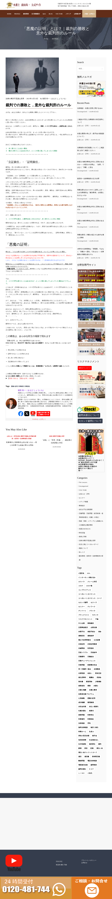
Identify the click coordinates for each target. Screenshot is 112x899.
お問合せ (84, 867)
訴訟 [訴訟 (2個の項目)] (86, 749)
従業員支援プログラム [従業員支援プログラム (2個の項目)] (86, 695)
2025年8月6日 (21, 449)
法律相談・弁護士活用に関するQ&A (89, 108)
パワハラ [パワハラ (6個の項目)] (92, 611)
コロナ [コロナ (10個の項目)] (80, 586)
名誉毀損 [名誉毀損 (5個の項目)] (81, 674)
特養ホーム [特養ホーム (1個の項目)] (82, 732)
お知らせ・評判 (12, 436)
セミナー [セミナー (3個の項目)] (81, 607)
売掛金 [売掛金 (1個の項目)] (99, 678)
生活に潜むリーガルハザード (89, 545)
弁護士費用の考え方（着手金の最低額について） (90, 135)
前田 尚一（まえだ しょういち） (53, 99)
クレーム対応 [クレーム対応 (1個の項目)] (92, 582)
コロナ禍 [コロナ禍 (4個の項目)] (89, 586)
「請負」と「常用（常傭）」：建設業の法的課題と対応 (57, 441)
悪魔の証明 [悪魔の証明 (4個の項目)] (91, 699)
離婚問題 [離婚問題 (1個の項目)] (81, 766)
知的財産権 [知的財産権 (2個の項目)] (82, 741)
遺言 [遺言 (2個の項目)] (80, 761)
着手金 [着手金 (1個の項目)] (94, 736)
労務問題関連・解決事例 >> (91, 345)
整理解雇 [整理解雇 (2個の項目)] (91, 703)
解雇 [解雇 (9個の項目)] (80, 749)
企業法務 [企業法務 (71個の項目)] (94, 628)
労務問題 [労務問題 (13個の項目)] (81, 666)
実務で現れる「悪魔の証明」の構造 (21, 378)
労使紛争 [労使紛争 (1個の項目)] (94, 653)
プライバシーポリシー (88, 865)
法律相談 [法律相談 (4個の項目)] (81, 724)
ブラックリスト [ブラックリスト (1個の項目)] (83, 616)
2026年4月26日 (94, 112)
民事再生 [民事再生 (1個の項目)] (91, 716)
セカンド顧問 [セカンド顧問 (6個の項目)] (83, 603)
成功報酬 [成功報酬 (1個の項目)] (81, 703)
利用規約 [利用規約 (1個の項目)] (91, 649)
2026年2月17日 (95, 258)
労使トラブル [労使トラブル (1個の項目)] (83, 653)
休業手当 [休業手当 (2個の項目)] (81, 632)
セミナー (82, 498)
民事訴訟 (27, 386)
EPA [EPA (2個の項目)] (88, 574)
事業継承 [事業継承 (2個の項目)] (91, 624)
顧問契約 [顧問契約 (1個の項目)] (94, 770)
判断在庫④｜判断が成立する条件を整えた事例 (90, 236)
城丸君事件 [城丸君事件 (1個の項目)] (82, 678)
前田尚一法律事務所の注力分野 (88, 179)
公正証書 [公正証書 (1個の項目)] (97, 641)
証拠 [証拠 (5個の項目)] (92, 749)
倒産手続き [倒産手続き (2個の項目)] (91, 632)
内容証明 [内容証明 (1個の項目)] (81, 645)
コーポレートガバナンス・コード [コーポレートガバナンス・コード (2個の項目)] (90, 599)
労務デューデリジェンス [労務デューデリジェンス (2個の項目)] (87, 661)
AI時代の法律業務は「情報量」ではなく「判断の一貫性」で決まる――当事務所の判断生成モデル (90, 252)
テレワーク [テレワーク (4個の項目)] (91, 607)
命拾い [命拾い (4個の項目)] (90, 674)
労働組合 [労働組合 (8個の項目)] (91, 657)
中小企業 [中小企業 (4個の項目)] (81, 624)
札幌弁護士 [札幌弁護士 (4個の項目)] (82, 711)
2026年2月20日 (94, 241)
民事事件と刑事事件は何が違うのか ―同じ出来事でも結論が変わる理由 (21, 444)
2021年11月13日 (32, 99)
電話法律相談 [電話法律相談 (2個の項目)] (92, 766)
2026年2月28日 (94, 171)
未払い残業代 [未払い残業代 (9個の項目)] (94, 707)
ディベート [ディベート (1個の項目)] (82, 611)
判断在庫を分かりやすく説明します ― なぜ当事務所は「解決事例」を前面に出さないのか (90, 193)
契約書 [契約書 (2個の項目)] (80, 682)
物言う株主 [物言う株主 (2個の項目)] (95, 728)
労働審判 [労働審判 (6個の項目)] (81, 657)
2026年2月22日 (94, 199)
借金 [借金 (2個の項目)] (100, 632)
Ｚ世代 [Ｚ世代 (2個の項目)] (90, 778)
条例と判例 (83, 537)
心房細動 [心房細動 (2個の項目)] (81, 699)
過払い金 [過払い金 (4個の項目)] (81, 753)
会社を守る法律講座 (86, 510)
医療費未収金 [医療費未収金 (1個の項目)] (92, 666)
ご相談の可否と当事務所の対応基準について (90, 121)
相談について (83, 549)
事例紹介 (82, 506)
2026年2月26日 (95, 182)
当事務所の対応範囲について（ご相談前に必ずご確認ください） (90, 149)
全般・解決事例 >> (91, 286)
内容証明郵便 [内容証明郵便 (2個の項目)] (92, 645)
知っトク (82, 553)
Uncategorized (82, 112)
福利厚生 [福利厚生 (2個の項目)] (92, 745)
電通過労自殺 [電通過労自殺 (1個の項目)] (83, 770)
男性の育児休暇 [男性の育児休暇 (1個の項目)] (83, 736)
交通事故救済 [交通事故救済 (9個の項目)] (83, 628)
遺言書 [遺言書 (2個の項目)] (86, 761)
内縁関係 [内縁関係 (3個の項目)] (81, 649)
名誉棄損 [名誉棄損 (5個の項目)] (97, 670)
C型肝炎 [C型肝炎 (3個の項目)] (81, 574)
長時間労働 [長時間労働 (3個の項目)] (96, 761)
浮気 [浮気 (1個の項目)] (89, 724)
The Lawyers (83, 483)
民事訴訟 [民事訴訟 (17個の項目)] (91, 720)
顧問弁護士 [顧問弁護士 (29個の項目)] (82, 774)
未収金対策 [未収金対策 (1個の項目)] (82, 707)
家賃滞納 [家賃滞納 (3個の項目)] (89, 682)
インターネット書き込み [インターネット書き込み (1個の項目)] (87, 578)
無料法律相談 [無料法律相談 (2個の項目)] (83, 728)
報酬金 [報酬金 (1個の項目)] (91, 678)
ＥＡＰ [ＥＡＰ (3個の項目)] (91, 774)
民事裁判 (21, 386)
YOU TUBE (83, 491)
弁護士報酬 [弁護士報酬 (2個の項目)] (82, 691)
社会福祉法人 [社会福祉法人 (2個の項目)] (94, 741)
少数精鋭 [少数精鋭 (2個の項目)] (98, 682)
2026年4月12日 (95, 126)
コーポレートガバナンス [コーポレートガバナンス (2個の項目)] (87, 595)
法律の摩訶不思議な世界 (15, 99)
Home (46, 39)
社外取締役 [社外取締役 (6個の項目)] (82, 745)
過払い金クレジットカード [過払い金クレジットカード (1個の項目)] (87, 757)
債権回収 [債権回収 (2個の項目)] (81, 636)
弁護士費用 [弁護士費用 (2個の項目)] (93, 691)
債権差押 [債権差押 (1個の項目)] (91, 636)
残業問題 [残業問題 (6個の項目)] (81, 716)
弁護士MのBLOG (85, 529)
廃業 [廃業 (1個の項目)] (89, 686)
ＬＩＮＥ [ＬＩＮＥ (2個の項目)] (81, 778)
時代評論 (82, 533)
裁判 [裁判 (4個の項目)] (100, 745)
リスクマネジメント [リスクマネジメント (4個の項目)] (85, 620)
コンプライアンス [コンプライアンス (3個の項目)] (84, 591)
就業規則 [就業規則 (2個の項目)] (81, 686)
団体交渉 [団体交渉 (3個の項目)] (98, 674)
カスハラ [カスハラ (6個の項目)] (81, 582)
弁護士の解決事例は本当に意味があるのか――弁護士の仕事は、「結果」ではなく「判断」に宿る (90, 165)
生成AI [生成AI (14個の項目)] (91, 732)
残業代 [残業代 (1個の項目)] (91, 711)
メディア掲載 (83, 502)
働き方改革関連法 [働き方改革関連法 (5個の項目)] (84, 641)
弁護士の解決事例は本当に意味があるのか (90, 208)
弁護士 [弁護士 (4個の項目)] (96, 686)
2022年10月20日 (57, 447)
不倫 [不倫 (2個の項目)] (97, 620)
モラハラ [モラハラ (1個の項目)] (95, 616)
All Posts (55, 39)
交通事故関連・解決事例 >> (91, 305)
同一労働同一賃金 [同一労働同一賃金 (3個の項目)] (84, 670)
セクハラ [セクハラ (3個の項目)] (94, 603)
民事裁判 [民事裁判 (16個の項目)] (81, 720)
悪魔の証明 (14, 386)
